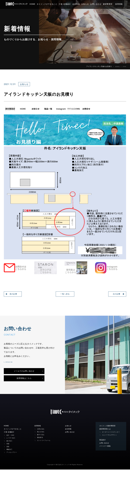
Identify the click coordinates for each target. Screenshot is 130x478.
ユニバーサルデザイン (110, 445)
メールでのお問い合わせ (24, 376)
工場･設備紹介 (69, 4)
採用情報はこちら (24, 385)
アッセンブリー (12, 461)
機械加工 (9, 458)
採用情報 (123, 4)
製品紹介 (103, 451)
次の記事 (117, 294)
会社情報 (80, 4)
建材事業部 (112, 4)
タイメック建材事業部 (108, 434)
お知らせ (89, 4)
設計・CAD (10, 443)
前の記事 (13, 294)
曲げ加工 (9, 449)
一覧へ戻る (65, 294)
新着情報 (115, 66)
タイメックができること (51, 4)
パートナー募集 (105, 457)
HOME (37, 4)
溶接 (8, 452)
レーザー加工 (11, 446)
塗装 (8, 455)
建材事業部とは (105, 437)
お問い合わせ (100, 4)
